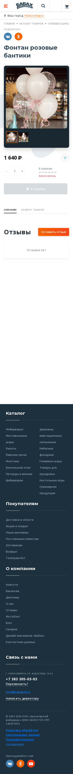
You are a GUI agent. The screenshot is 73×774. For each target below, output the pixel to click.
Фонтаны (12, 461)
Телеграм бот (16, 558)
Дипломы (12, 597)
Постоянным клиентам (22, 539)
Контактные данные (20, 642)
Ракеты (11, 448)
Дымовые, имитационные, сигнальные (51, 435)
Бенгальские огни (18, 467)
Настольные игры (52, 480)
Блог (9, 623)
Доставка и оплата (19, 520)
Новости (12, 584)
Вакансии (12, 591)
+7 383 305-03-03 (21, 679)
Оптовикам (14, 545)
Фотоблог (13, 616)
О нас (10, 604)
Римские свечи (16, 455)
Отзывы (11, 610)
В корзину (36, 189)
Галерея (11, 629)
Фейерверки (14, 429)
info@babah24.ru (18, 692)
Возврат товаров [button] (32, 209)
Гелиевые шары (51, 461)
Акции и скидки (17, 526)
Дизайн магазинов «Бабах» (25, 635)
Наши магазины (17, 532)
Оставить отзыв (53, 232)
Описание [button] (10, 209)
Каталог (15, 413)
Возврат (12, 551)
